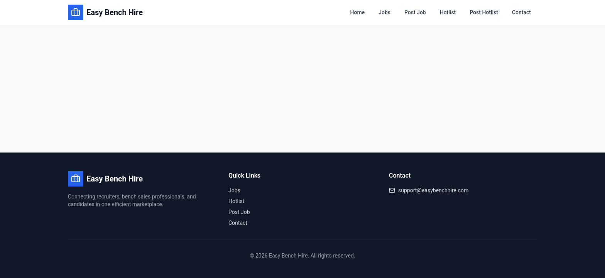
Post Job (415, 12)
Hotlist (448, 12)
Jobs (384, 12)
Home (357, 12)
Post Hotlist (484, 12)
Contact (521, 12)
